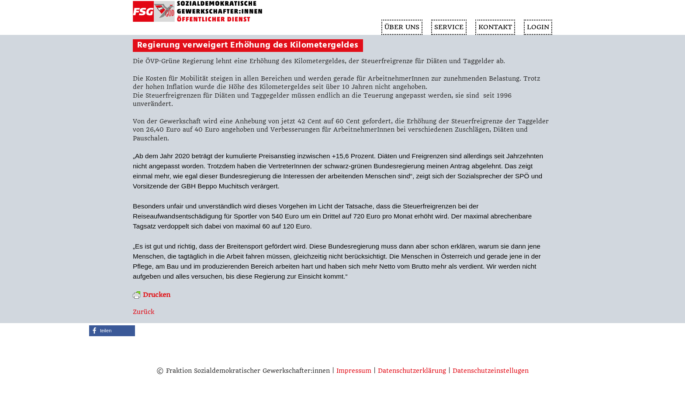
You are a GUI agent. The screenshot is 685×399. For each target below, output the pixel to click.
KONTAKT (495, 27)
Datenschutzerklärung (412, 370)
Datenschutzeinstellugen (491, 370)
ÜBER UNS (401, 27)
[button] (112, 330)
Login (538, 27)
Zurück (143, 311)
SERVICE (449, 27)
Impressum (353, 370)
